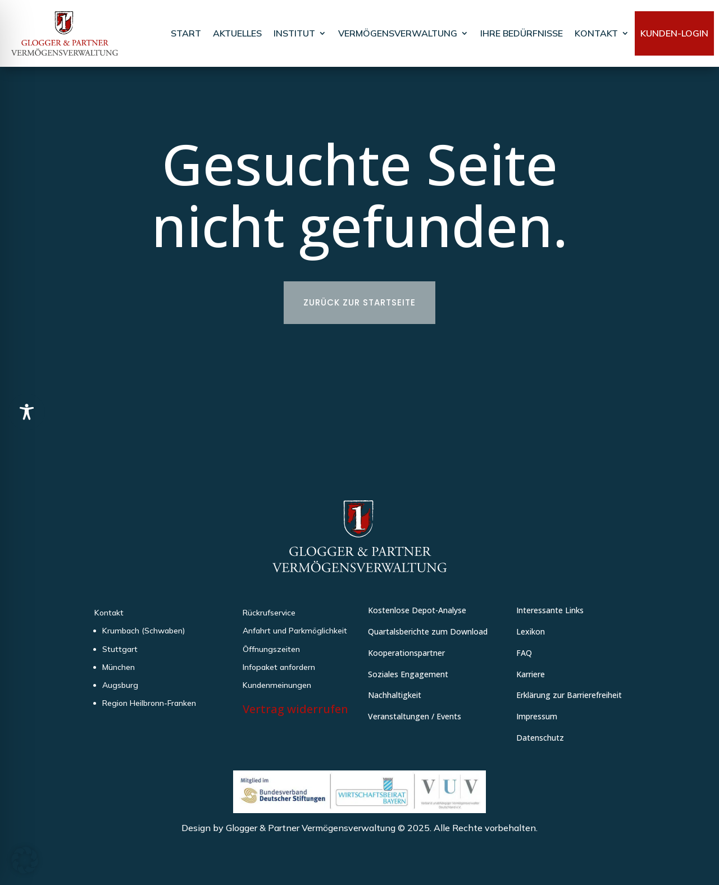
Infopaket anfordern (279, 667)
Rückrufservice (269, 613)
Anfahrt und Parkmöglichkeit (295, 631)
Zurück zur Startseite (359, 302)
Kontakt (109, 613)
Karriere (530, 674)
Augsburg (120, 685)
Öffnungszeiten (271, 649)
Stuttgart (120, 649)
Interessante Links (550, 610)
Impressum (536, 716)
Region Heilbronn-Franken (149, 703)
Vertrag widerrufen (295, 709)
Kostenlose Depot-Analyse (417, 610)
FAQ (524, 652)
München (118, 667)
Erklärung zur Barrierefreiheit (569, 695)
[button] (24, 860)
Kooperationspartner (406, 652)
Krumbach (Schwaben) (143, 631)
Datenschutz (540, 737)
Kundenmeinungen (277, 685)
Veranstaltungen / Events (414, 716)
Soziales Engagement (408, 674)
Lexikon (530, 631)
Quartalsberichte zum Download (428, 631)
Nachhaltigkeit (394, 695)
